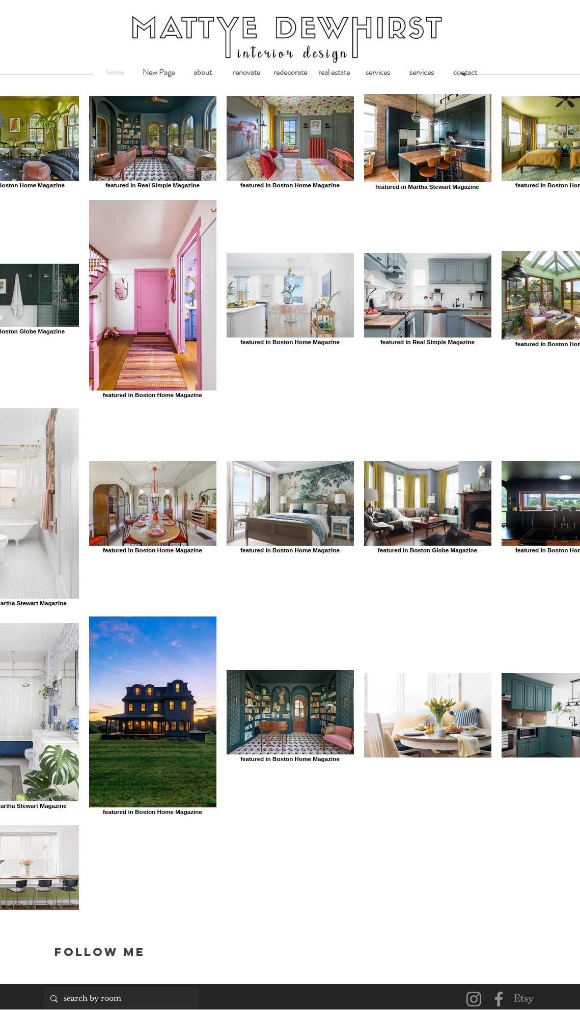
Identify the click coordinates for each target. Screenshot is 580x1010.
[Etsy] (524, 999)
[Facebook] (499, 999)
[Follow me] (112, 952)
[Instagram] (474, 999)
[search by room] (120, 998)
